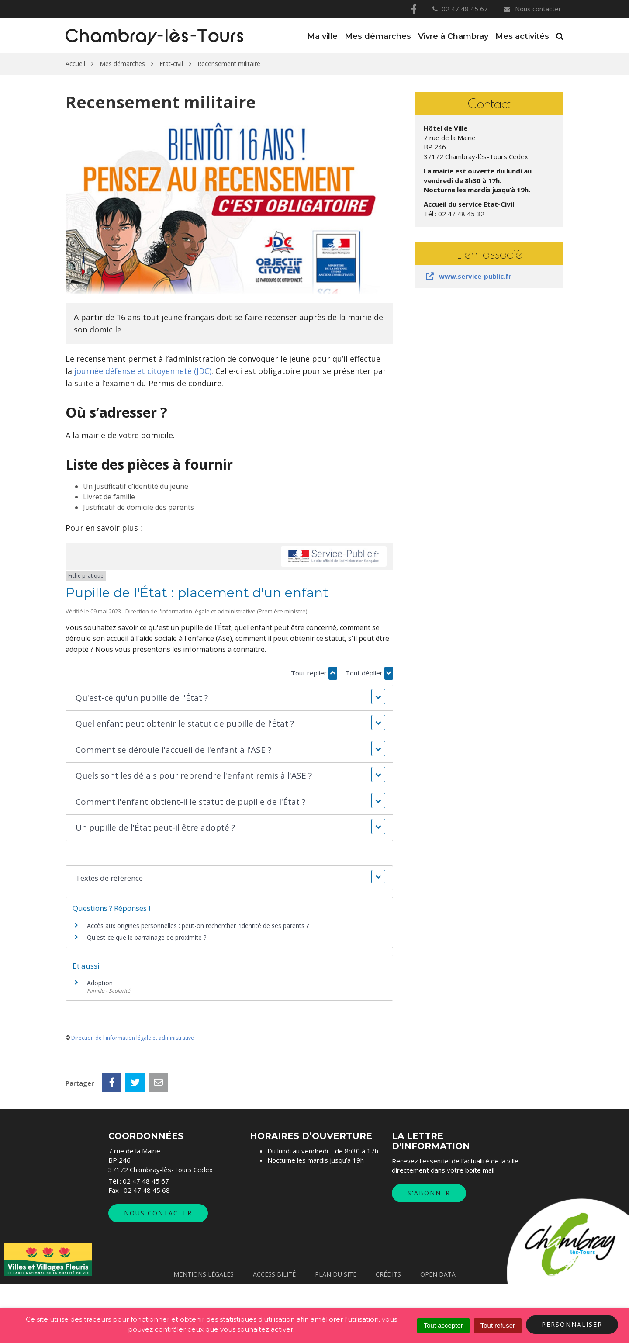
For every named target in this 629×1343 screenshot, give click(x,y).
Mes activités (522, 36)
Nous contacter (532, 8)
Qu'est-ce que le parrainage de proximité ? (146, 937)
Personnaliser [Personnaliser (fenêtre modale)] (572, 1324)
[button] (229, 698)
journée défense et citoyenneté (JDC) (142, 371)
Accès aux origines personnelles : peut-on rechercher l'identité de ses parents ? (198, 925)
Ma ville (322, 36)
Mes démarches (378, 36)
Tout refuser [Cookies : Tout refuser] (497, 1325)
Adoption (100, 983)
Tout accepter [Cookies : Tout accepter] (443, 1325)
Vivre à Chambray (453, 36)
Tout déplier (369, 673)
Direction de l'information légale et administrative (132, 1038)
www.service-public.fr (468, 276)
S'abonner (429, 1251)
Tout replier (314, 673)
